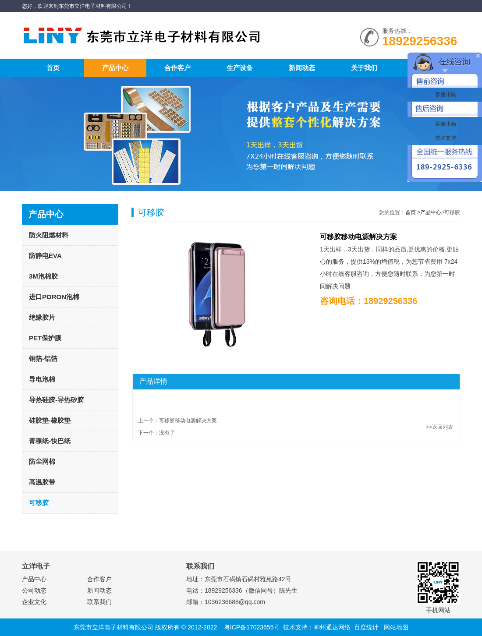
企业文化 (34, 601)
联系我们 (99, 601)
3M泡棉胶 (43, 276)
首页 (53, 67)
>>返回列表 (439, 427)
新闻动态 (302, 67)
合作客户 (177, 67)
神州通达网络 (332, 627)
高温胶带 (42, 482)
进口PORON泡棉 (54, 296)
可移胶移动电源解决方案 (188, 420)
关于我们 (364, 67)
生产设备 (240, 67)
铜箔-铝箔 (43, 358)
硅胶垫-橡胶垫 (50, 420)
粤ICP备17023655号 (252, 627)
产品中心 (115, 67)
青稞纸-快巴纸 (50, 441)
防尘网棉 (42, 461)
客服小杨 (444, 124)
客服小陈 (444, 95)
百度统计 (366, 627)
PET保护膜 (45, 338)
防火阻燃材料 (48, 235)
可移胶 (39, 502)
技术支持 (444, 138)
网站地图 (396, 627)
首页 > (412, 212)
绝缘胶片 (42, 317)
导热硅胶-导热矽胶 (56, 399)
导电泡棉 (42, 379)
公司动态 (34, 590)
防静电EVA (45, 255)
